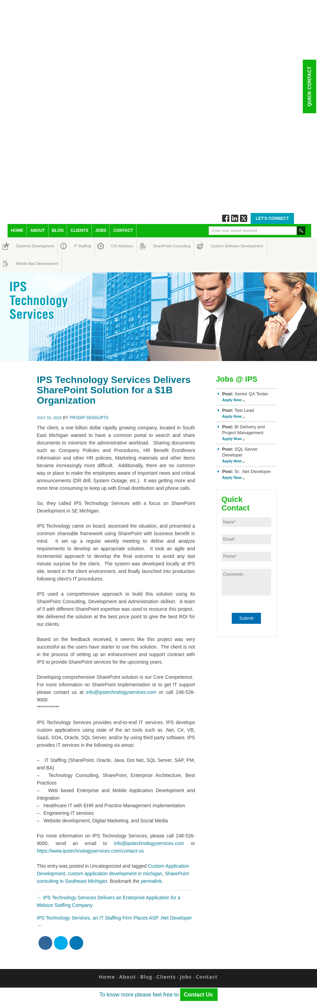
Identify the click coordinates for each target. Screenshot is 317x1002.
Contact (123, 230)
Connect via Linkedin (234, 218)
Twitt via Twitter (243, 218)
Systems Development (22, 246)
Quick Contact (309, 86)
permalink (151, 881)
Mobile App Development (23, 263)
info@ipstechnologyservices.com (121, 692)
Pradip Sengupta (89, 417)
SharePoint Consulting (159, 246)
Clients (79, 230)
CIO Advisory (116, 246)
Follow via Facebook (225, 218)
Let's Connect (272, 218)
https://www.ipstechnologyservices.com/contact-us (90, 851)
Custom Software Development (217, 246)
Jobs (101, 230)
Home (17, 230)
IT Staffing (78, 246)
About (37, 230)
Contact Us (199, 995)
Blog (58, 230)
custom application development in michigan (115, 873)
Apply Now (232, 400)
